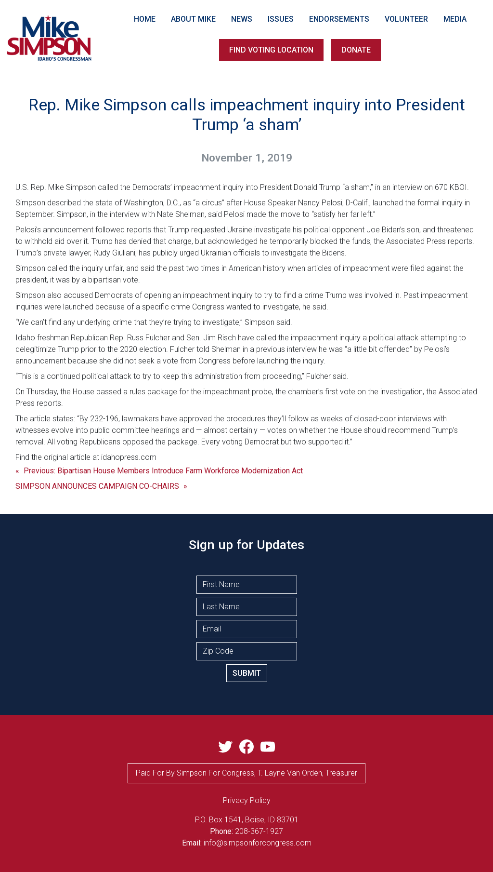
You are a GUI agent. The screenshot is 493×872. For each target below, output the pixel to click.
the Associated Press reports (423, 241)
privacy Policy (247, 800)
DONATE (356, 49)
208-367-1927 (259, 831)
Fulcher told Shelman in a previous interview (243, 349)
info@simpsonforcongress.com (257, 842)
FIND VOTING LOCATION (271, 49)
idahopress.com (128, 457)
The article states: (45, 418)
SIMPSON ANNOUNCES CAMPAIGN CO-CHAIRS (97, 486)
